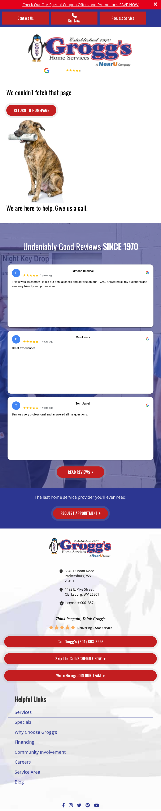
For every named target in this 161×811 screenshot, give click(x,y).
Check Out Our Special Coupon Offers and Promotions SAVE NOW (80, 4)
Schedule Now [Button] (80, 658)
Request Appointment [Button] (80, 513)
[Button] (31, 110)
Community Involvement (40, 752)
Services (23, 712)
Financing (24, 742)
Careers (23, 762)
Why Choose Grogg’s (36, 732)
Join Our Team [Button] (80, 675)
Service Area (27, 772)
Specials (23, 722)
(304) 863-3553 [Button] (80, 641)
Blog (19, 782)
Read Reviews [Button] (80, 472)
